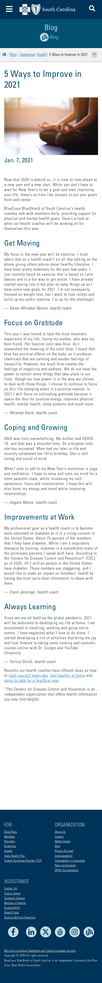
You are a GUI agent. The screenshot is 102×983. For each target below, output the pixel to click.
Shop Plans (10, 832)
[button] (92, 9)
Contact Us (10, 888)
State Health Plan (14, 856)
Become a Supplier (15, 903)
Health (41, 55)
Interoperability (64, 856)
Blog (13, 55)
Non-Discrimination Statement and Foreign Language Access (40, 950)
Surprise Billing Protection (19, 917)
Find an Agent (12, 893)
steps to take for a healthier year (31, 681)
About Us (60, 832)
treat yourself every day (28, 676)
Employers (10, 846)
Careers (59, 836)
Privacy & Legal (64, 851)
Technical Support (14, 898)
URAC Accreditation (67, 870)
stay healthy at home (67, 676)
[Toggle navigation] (9, 10)
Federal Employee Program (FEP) (23, 860)
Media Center (63, 841)
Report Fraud (11, 912)
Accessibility (12, 907)
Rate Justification (65, 865)
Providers (9, 841)
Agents (8, 851)
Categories (27, 55)
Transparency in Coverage (70, 860)
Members (9, 836)
